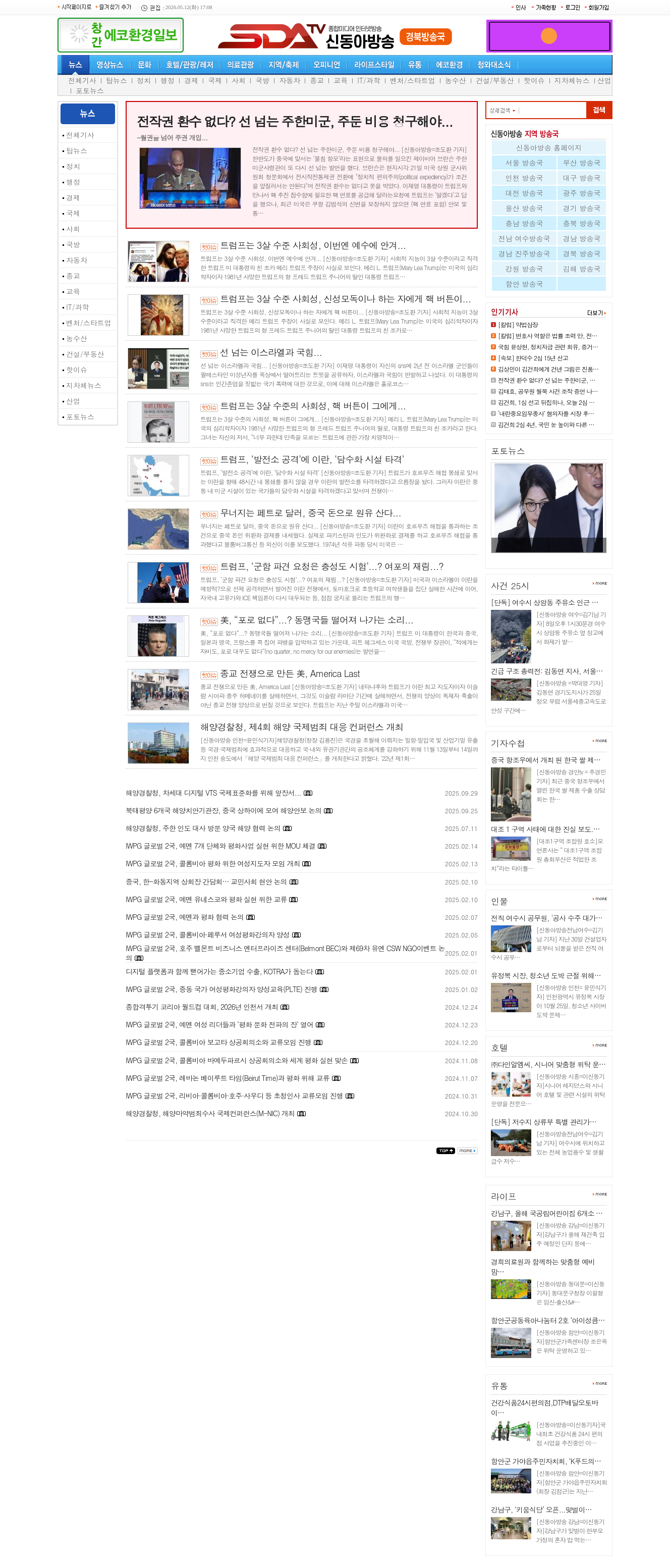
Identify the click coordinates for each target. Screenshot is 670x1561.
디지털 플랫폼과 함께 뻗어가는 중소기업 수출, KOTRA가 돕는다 (219, 971)
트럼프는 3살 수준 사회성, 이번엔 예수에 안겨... (313, 245)
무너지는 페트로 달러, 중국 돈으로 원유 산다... (310, 512)
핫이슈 (534, 80)
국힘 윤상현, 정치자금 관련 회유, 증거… (548, 346)
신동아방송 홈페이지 (549, 147)
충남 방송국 (524, 223)
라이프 (504, 1196)
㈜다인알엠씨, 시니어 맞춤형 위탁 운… (548, 1064)
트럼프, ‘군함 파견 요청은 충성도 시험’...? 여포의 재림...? (331, 566)
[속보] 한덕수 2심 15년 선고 (533, 357)
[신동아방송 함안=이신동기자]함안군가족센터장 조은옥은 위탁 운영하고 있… (571, 1341)
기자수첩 (508, 743)
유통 (499, 1386)
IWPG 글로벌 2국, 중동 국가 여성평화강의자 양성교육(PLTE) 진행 (221, 989)
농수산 (455, 80)
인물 (499, 901)
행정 (167, 80)
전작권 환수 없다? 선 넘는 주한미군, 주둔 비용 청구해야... (295, 121)
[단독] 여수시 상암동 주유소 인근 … (544, 602)
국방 (262, 80)
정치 (144, 80)
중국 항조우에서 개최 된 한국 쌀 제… (545, 760)
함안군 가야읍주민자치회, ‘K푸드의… (546, 1461)
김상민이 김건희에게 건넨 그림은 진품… (548, 369)
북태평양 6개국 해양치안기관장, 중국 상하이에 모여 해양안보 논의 (223, 810)
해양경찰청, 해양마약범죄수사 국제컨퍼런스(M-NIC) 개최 (210, 1113)
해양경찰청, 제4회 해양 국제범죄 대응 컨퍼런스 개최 (301, 726)
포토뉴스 (90, 90)
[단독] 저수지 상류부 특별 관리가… (543, 1122)
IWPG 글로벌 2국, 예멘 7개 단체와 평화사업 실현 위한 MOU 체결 (220, 846)
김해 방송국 (582, 269)
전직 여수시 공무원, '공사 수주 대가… (546, 918)
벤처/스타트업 (412, 80)
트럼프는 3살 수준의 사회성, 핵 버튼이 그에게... (313, 405)
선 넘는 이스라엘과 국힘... (271, 352)
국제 (215, 80)
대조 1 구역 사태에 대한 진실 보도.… (545, 829)
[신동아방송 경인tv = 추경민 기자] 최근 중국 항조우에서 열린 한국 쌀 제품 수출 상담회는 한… (570, 785)
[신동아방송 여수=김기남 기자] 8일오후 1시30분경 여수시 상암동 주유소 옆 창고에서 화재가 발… (571, 628)
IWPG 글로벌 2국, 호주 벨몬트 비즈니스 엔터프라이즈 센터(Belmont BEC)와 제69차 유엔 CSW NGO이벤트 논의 (285, 953)
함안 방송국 (524, 284)
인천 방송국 (524, 178)
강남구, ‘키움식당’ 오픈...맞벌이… (541, 1509)
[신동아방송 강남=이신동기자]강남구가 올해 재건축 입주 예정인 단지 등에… (570, 1234)
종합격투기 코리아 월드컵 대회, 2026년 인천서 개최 (202, 1007)
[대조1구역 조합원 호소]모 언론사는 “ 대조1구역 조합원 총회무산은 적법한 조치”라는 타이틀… (547, 854)
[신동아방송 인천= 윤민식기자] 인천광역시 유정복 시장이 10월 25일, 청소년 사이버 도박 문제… (571, 1001)
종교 (317, 80)
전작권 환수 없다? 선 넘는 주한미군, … (546, 380)
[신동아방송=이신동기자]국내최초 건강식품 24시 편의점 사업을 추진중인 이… (570, 1433)
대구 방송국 (582, 178)
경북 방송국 (582, 253)
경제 (191, 80)
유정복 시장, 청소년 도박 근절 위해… (546, 975)
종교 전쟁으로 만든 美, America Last (290, 673)
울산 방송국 (524, 208)
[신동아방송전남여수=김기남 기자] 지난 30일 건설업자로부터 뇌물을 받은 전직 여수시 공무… (548, 943)
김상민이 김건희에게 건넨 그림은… (545, 557)
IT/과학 (368, 80)
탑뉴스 (116, 80)
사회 (239, 80)
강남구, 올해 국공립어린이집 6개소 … (546, 1213)
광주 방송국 (582, 193)
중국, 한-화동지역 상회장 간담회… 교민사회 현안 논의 (206, 881)
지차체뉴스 (572, 80)
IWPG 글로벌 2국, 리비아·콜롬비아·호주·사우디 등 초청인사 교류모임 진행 (234, 1095)
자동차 (289, 80)
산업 (604, 80)
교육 (340, 80)
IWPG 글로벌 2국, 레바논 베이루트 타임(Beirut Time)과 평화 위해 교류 (227, 1078)
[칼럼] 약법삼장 (518, 324)
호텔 (499, 1048)
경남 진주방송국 (524, 253)
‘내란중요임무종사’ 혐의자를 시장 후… (546, 413)
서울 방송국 (524, 163)
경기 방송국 (582, 208)
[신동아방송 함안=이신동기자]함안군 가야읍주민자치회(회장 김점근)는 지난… (571, 1482)
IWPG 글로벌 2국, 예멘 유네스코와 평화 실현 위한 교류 (206, 899)
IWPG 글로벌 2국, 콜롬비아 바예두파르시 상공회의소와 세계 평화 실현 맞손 (237, 1060)
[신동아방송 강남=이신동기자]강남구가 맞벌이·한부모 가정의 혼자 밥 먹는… (570, 1530)
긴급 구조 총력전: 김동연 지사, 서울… (546, 671)
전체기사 (82, 80)
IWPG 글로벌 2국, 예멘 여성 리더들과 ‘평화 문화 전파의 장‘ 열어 (219, 1024)
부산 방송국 (582, 163)
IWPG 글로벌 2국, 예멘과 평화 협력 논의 (185, 917)
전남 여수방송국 (524, 238)
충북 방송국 (582, 223)
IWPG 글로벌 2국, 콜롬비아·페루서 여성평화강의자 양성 (208, 934)
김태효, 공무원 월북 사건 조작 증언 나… (548, 391)
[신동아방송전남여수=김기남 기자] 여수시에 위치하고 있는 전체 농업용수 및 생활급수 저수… (547, 1147)
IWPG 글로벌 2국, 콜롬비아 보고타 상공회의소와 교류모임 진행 (218, 1042)
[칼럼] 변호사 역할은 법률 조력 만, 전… (547, 335)
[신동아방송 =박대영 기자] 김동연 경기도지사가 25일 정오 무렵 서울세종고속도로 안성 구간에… (548, 696)
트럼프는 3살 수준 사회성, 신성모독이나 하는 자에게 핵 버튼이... (345, 298)
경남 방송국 (582, 238)
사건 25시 (510, 586)
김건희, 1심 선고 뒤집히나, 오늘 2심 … (546, 402)
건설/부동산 (495, 80)
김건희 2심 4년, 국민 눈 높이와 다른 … (546, 424)
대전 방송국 (524, 193)
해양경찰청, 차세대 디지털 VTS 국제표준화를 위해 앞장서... (213, 793)
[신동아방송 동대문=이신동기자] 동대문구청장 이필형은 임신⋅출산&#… (570, 1292)
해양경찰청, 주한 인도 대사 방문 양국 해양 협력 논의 (203, 828)
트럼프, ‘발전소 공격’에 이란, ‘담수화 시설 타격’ (312, 459)
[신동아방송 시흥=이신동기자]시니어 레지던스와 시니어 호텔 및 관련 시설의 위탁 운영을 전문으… (548, 1090)
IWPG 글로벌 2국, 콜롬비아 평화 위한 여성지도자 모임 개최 (213, 863)
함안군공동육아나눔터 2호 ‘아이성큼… (548, 1320)
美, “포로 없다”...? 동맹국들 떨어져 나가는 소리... (316, 619)
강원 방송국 (524, 269)
